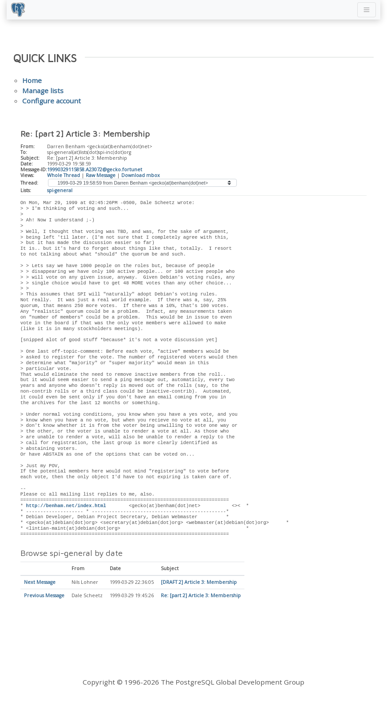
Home (32, 80)
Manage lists (43, 90)
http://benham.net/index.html (66, 506)
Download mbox (140, 175)
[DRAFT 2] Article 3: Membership (199, 582)
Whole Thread (63, 175)
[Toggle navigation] (366, 9)
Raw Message (101, 175)
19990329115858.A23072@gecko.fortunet (94, 169)
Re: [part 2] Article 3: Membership (201, 596)
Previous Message (44, 596)
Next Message (40, 582)
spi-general (59, 190)
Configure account (51, 100)
